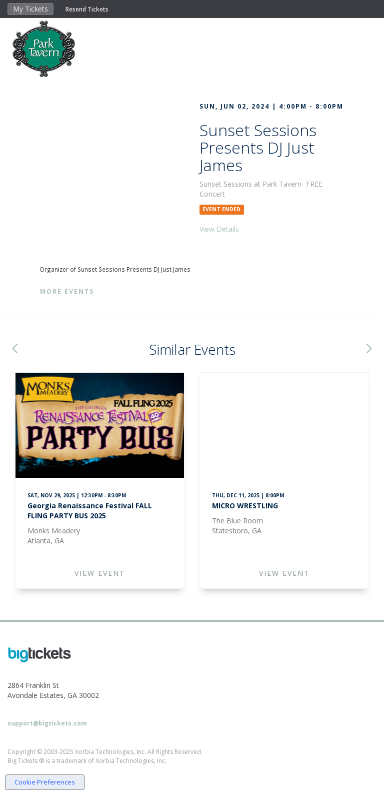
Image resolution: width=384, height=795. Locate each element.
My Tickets (30, 9)
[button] (15, 349)
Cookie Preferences (44, 781)
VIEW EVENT (99, 573)
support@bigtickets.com (47, 723)
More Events (67, 291)
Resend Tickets (87, 9)
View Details (219, 229)
